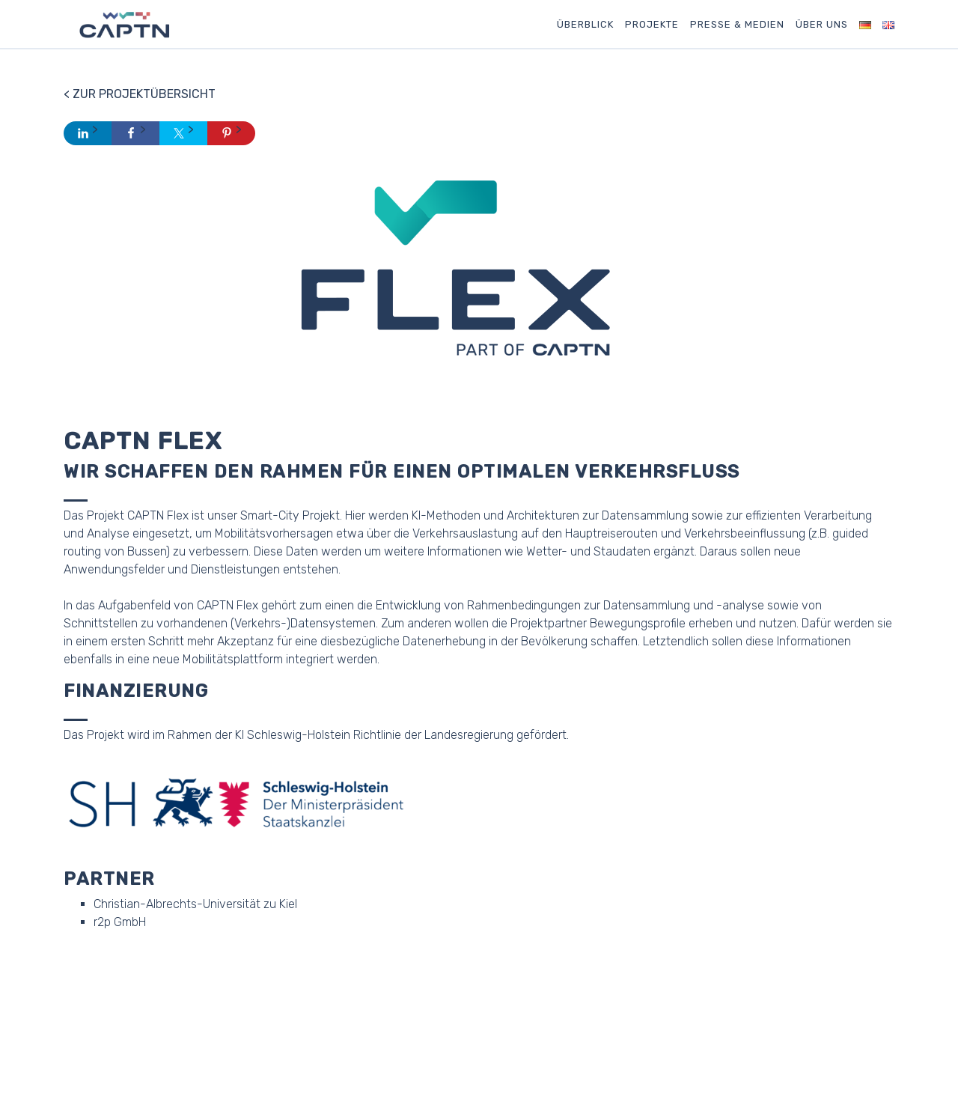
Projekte (652, 24)
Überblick (585, 24)
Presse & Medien (737, 24)
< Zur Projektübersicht (140, 94)
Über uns (822, 24)
